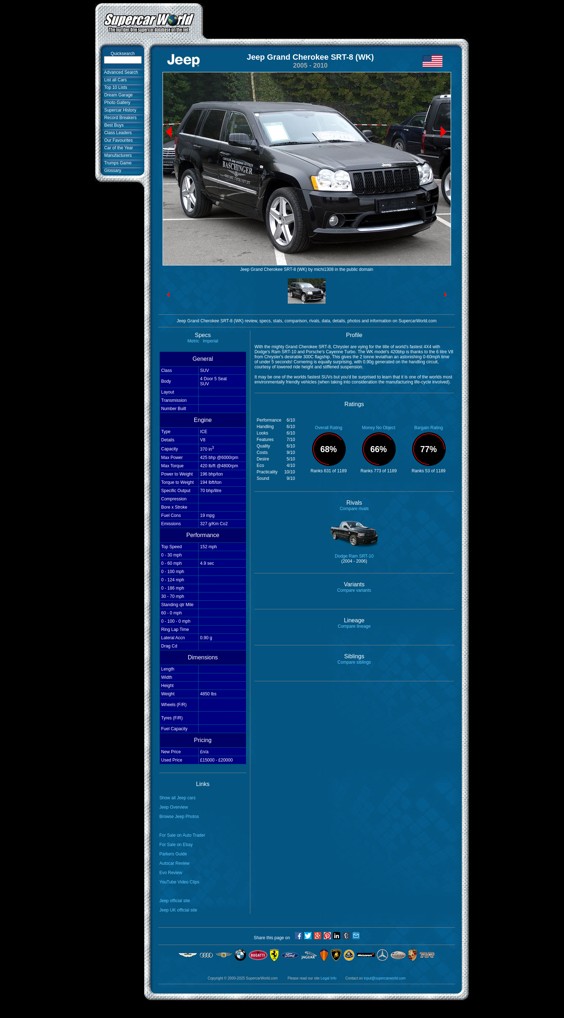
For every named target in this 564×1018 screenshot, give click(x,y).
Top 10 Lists (114, 87)
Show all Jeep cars (177, 797)
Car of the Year (117, 147)
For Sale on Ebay (176, 844)
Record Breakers (119, 117)
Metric (193, 341)
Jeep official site (174, 900)
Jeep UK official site (178, 910)
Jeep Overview (173, 807)
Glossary (111, 170)
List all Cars (114, 79)
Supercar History (119, 110)
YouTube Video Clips (179, 882)
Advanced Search (120, 72)
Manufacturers (117, 155)
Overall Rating (328, 427)
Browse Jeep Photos (179, 816)
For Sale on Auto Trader (182, 835)
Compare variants (354, 590)
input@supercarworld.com (384, 978)
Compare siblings (354, 662)
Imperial (210, 341)
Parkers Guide (173, 853)
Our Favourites (117, 140)
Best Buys (113, 125)
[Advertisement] (336, 19)
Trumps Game (117, 162)
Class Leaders (117, 132)
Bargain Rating (428, 427)
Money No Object (378, 427)
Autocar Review (174, 863)
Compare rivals (354, 508)
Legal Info (328, 978)
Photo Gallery (116, 102)
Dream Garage (117, 94)
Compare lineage (354, 626)
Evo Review (170, 872)
